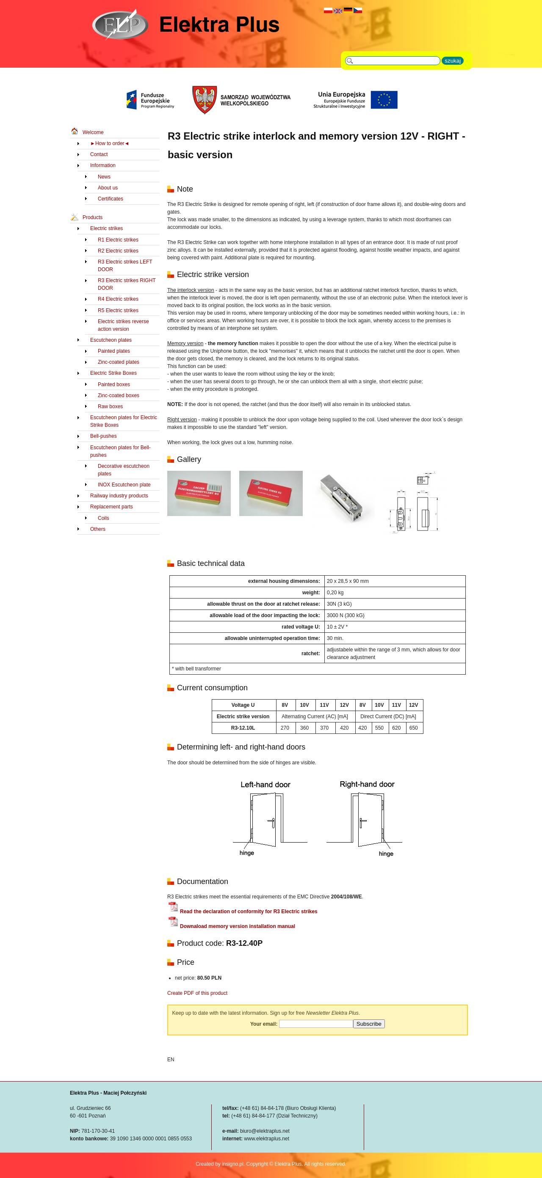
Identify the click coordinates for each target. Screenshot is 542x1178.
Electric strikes (106, 228)
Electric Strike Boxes (113, 373)
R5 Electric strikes (118, 310)
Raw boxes (110, 406)
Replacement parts (111, 507)
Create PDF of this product (197, 993)
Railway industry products (119, 496)
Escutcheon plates (111, 340)
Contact (99, 154)
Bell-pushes (103, 436)
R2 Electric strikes (118, 251)
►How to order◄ (109, 143)
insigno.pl (232, 1164)
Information (103, 165)
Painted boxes (114, 384)
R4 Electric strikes (118, 299)
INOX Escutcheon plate (124, 485)
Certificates (110, 199)
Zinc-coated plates (118, 362)
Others (97, 529)
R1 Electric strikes (118, 240)
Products (92, 217)
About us (108, 188)
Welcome (93, 132)
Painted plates (114, 351)
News (104, 177)
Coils (103, 518)
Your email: (263, 1024)
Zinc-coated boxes (118, 395)
